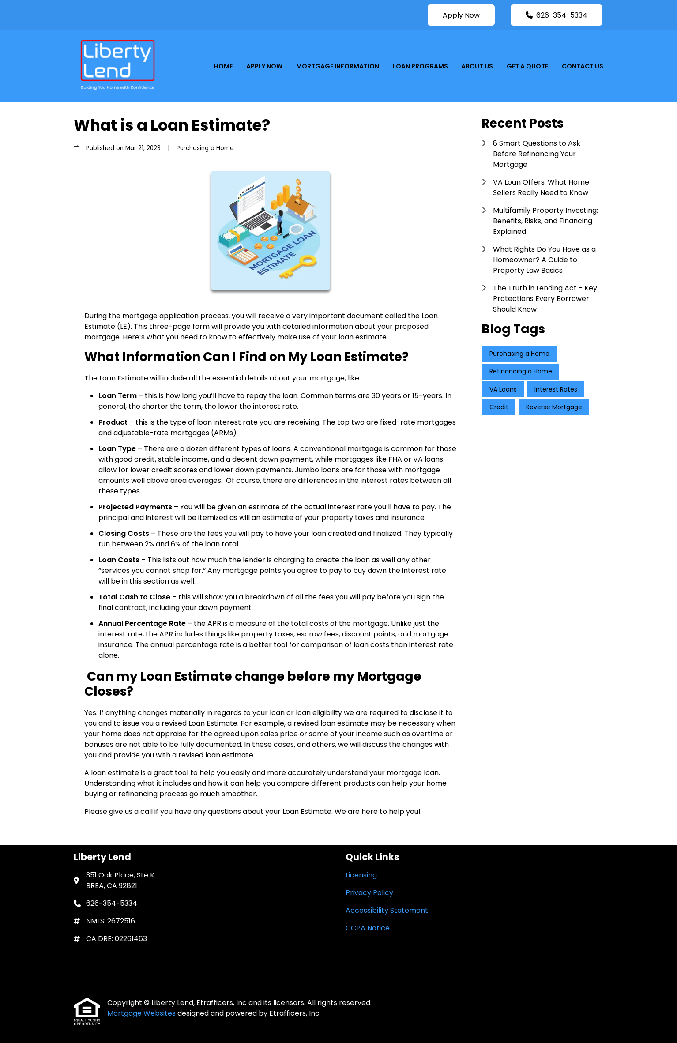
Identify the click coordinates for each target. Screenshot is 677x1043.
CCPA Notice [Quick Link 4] (368, 928)
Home (223, 66)
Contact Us (582, 66)
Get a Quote (527, 66)
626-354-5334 (556, 15)
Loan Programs (420, 66)
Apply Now (461, 15)
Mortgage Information (337, 66)
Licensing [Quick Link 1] (361, 875)
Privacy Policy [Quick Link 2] (369, 893)
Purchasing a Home (205, 148)
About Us (477, 66)
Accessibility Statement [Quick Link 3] (387, 910)
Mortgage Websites (142, 1013)
